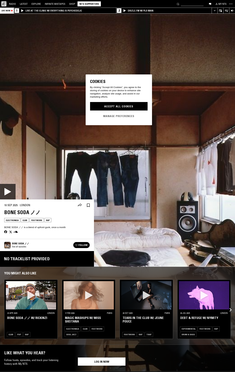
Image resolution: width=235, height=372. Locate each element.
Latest (24, 3)
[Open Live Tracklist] (226, 11)
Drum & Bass (188, 334)
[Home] (3, 3)
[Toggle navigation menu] (231, 3)
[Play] (8, 191)
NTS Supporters (89, 3)
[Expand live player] (214, 11)
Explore (36, 3)
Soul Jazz (71, 334)
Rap (48, 220)
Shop (72, 3)
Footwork (36, 220)
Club (24, 220)
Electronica (12, 220)
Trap (148, 334)
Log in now (101, 361)
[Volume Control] (232, 11)
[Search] (178, 4)
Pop (19, 334)
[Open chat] (210, 3)
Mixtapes (55, 3)
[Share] (80, 205)
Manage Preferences (118, 116)
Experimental (189, 328)
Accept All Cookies (118, 106)
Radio (12, 3)
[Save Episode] (88, 205)
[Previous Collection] (228, 306)
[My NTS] (221, 3)
